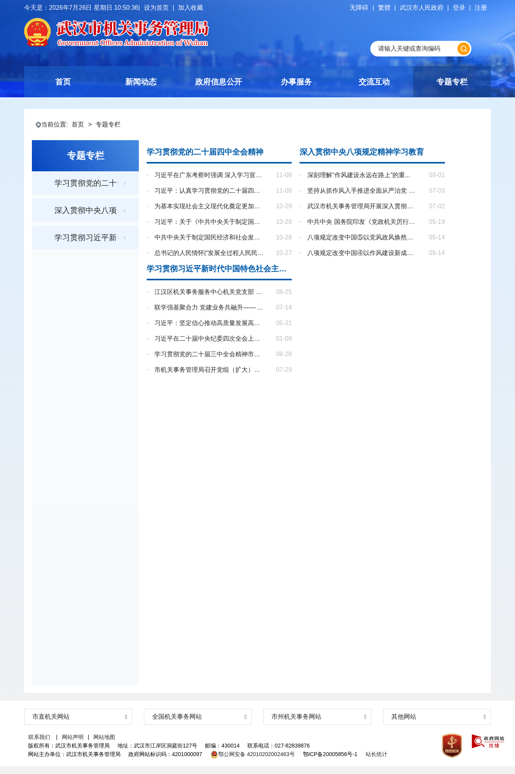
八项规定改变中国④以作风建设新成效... (362, 253)
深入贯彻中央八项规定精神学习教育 (362, 152)
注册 (481, 7)
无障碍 (359, 7)
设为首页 (156, 7)
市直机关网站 (51, 716)
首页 (78, 124)
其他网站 (403, 716)
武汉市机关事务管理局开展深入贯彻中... (362, 206)
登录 (459, 7)
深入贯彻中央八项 (85, 210)
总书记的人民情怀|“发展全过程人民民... (209, 253)
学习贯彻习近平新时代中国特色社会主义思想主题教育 (219, 268)
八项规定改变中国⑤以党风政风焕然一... (362, 237)
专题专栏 (108, 124)
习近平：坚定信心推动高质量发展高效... (209, 323)
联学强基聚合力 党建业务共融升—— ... (209, 307)
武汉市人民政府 (421, 7)
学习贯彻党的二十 (85, 183)
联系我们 (39, 737)
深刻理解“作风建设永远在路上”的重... (362, 175)
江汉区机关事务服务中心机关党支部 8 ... (209, 292)
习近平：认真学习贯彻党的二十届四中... (209, 191)
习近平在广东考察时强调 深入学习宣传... (209, 175)
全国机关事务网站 (177, 716)
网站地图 (104, 737)
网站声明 (73, 737)
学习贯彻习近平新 (85, 237)
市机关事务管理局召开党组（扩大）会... (209, 370)
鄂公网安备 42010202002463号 (252, 754)
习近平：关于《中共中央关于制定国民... (209, 222)
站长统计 (376, 754)
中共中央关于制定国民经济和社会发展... (209, 237)
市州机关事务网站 (296, 716)
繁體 (384, 7)
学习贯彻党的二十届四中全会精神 (205, 152)
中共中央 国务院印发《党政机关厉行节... (362, 222)
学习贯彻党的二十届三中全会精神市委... (209, 354)
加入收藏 (190, 7)
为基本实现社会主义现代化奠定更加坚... (209, 206)
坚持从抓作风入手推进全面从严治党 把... (362, 191)
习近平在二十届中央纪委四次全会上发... (209, 339)
